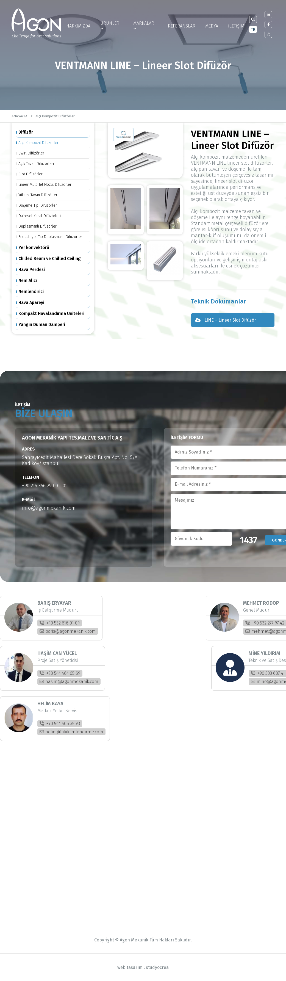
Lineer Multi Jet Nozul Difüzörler (44, 184)
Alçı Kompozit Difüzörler (55, 116)
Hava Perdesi (31, 269)
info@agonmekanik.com (49, 508)
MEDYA (211, 26)
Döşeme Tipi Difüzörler (37, 205)
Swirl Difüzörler (31, 153)
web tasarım (130, 967)
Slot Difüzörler (30, 174)
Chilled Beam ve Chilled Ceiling (49, 258)
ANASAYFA (19, 116)
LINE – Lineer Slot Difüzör (225, 320)
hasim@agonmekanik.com (69, 681)
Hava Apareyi (31, 302)
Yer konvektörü (33, 247)
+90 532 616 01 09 (60, 623)
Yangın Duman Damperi (41, 324)
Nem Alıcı (27, 280)
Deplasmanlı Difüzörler (37, 226)
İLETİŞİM (236, 26)
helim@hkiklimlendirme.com (71, 731)
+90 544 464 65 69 (60, 673)
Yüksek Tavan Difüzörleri (38, 195)
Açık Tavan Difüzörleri (36, 163)
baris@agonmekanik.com (68, 631)
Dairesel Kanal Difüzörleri (39, 216)
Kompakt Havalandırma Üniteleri (51, 313)
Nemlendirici (31, 291)
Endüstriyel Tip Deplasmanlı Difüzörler (50, 236)
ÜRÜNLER (109, 26)
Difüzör (25, 132)
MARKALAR (143, 26)
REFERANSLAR (181, 26)
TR (253, 29)
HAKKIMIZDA (78, 26)
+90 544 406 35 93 (60, 723)
